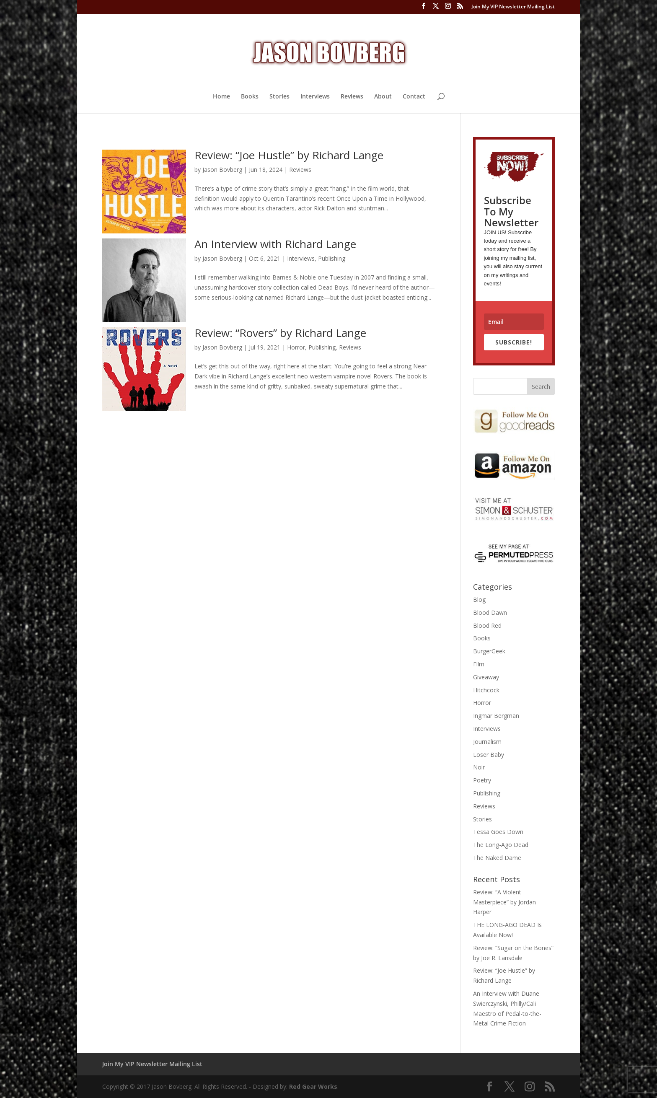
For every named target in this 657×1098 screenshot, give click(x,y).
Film (478, 664)
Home (221, 96)
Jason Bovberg (222, 170)
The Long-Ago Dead (500, 845)
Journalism (487, 742)
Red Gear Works (313, 1086)
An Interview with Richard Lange (275, 243)
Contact (414, 96)
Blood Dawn (490, 612)
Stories (279, 96)
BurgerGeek (489, 651)
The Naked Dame (497, 858)
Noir (479, 767)
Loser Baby (488, 755)
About (383, 96)
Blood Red (487, 625)
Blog (479, 599)
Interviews (315, 96)
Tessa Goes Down (498, 832)
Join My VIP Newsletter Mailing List (513, 7)
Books (250, 96)
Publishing (331, 258)
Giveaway (486, 677)
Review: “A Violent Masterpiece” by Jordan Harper (504, 902)
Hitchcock (486, 690)
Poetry (482, 780)
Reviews (352, 96)
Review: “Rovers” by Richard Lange (280, 332)
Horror (296, 347)
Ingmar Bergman (496, 716)
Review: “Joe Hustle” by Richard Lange (288, 155)
